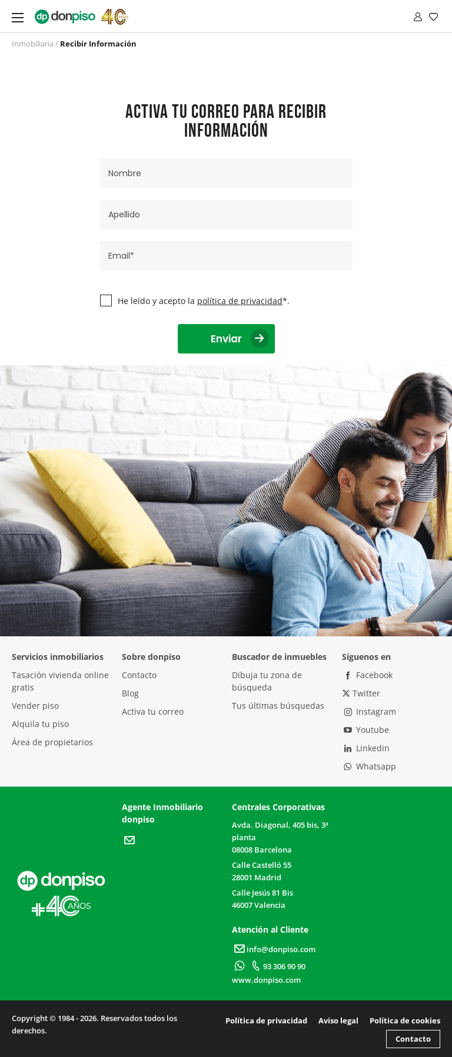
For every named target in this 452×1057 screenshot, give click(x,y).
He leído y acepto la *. (204, 300)
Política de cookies (405, 1020)
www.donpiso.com (266, 980)
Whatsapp (369, 766)
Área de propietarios (52, 742)
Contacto (139, 675)
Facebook (367, 675)
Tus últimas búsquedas (278, 705)
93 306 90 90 (276, 966)
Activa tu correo (153, 711)
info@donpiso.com (273, 949)
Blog (130, 693)
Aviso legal (338, 1020)
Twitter (361, 693)
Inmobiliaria (33, 43)
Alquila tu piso (40, 723)
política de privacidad (239, 300)
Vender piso (35, 705)
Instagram (369, 711)
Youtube (365, 729)
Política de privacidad (266, 1020)
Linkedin (366, 748)
